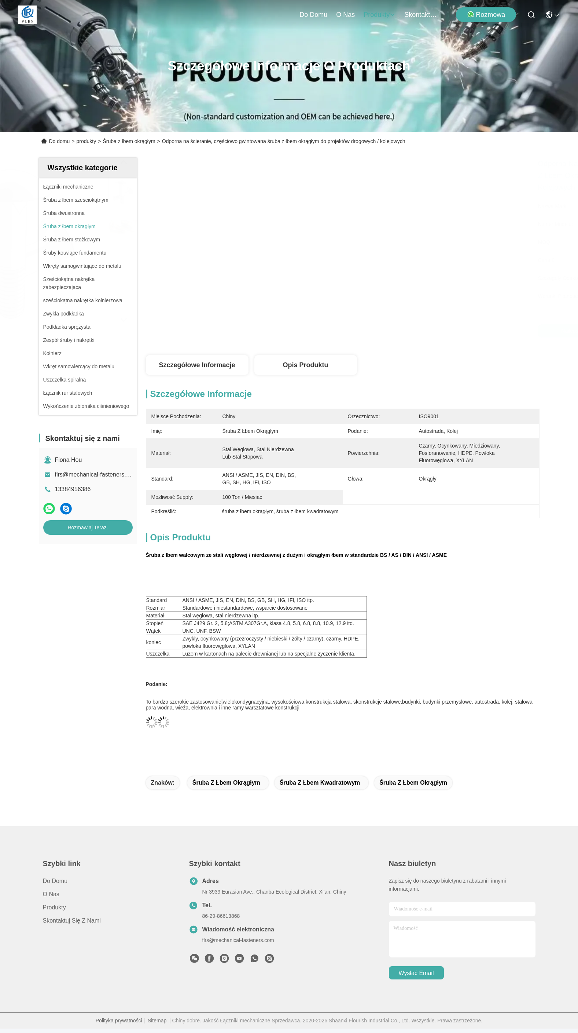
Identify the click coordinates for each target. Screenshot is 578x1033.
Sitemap (157, 1020)
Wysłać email (416, 973)
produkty (379, 14)
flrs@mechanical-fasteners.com (96, 474)
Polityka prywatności (119, 1020)
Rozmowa (486, 14)
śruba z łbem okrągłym (226, 783)
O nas (345, 14)
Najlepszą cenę (415, 330)
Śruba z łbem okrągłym (129, 141)
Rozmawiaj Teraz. (87, 527)
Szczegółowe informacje (197, 365)
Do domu (313, 14)
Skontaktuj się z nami (421, 14)
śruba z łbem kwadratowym (320, 783)
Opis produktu (305, 365)
